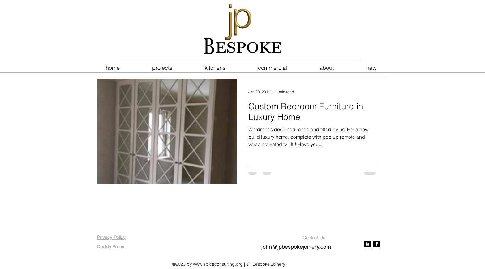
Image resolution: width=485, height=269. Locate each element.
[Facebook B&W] (376, 244)
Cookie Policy (110, 246)
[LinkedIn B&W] (367, 244)
